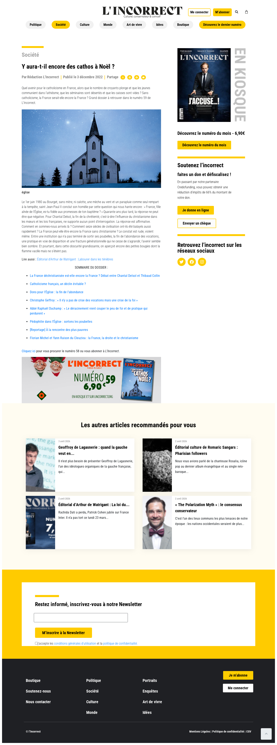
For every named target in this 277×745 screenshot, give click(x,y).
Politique (36, 25)
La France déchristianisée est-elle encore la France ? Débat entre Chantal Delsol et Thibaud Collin (95, 276)
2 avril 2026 (181, 441)
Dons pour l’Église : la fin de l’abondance (56, 292)
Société (61, 25)
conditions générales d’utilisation (75, 643)
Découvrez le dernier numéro (222, 25)
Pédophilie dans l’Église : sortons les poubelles (61, 322)
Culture (85, 25)
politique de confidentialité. (120, 643)
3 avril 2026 (64, 441)
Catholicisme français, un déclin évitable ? (58, 284)
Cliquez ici (28, 351)
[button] (237, 12)
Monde (107, 25)
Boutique (183, 25)
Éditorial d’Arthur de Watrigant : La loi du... (93, 504)
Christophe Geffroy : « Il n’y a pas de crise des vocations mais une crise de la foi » (84, 300)
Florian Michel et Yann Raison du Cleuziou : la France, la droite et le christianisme (84, 338)
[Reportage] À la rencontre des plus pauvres (59, 330)
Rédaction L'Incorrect (43, 77)
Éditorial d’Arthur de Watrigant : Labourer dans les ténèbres (75, 259)
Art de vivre (134, 25)
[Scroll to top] (266, 734)
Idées (159, 25)
